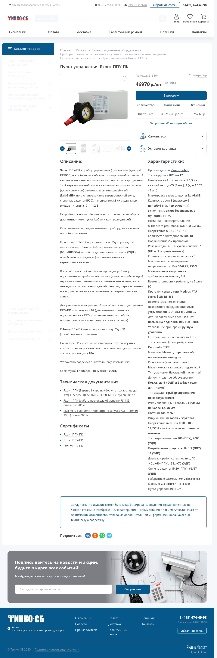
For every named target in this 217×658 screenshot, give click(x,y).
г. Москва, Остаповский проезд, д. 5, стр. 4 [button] (34, 5)
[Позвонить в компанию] (195, 5)
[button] (165, 5)
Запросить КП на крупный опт (171, 123)
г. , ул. (38, 628)
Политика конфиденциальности (57, 649)
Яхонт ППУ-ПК (73, 434)
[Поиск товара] (163, 18)
